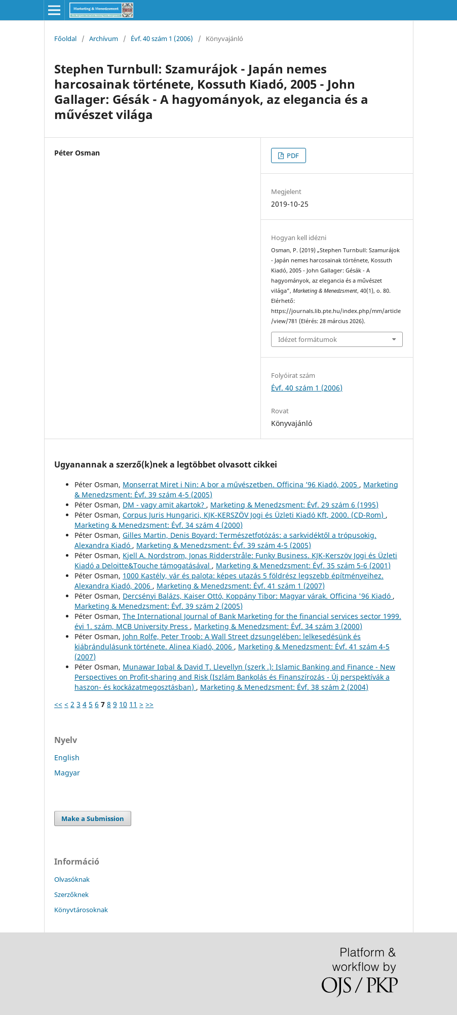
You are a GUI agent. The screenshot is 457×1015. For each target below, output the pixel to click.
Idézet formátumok (307, 339)
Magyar (67, 772)
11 (133, 704)
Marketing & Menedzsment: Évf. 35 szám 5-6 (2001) (303, 565)
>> (149, 704)
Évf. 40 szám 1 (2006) (162, 38)
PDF (292, 155)
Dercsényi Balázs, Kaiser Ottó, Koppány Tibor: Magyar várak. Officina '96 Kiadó (258, 596)
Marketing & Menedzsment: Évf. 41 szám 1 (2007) (241, 586)
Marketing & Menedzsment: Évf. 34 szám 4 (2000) (158, 525)
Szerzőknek (71, 894)
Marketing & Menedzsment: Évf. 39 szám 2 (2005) (158, 606)
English (67, 757)
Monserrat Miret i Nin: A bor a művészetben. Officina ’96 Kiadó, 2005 (241, 484)
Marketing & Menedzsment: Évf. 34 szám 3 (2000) (278, 626)
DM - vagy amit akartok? (164, 505)
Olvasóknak (72, 879)
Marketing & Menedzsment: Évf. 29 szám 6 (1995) (294, 505)
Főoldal (65, 38)
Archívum (103, 38)
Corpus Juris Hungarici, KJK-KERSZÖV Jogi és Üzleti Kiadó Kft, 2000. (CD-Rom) (254, 515)
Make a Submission (92, 818)
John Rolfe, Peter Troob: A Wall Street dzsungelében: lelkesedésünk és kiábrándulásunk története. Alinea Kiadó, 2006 (217, 641)
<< (58, 704)
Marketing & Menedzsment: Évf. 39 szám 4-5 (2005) (223, 545)
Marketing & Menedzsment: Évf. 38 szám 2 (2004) (284, 687)
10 (123, 704)
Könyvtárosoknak (81, 909)
